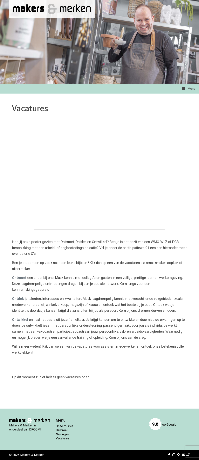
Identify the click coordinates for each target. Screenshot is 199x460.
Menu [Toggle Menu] (188, 88)
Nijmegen (62, 434)
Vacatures (62, 438)
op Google (162, 424)
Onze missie (64, 426)
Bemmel (61, 430)
